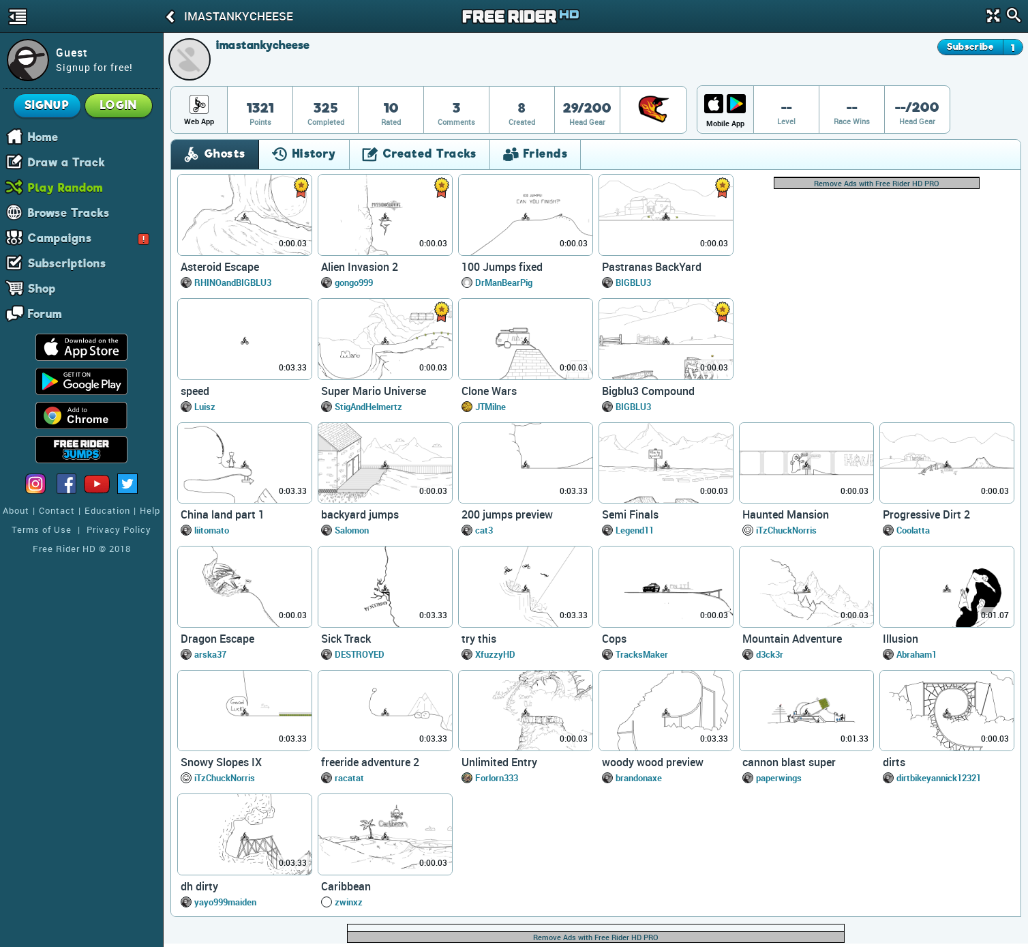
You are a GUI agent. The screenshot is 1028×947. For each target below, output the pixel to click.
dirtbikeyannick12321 (938, 777)
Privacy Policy (119, 529)
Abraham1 (916, 654)
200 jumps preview (507, 514)
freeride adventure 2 (370, 762)
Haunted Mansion (785, 514)
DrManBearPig (503, 282)
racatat (349, 777)
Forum (45, 313)
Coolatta (913, 530)
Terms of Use (42, 529)
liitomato (211, 530)
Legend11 (635, 530)
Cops (614, 638)
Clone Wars (489, 390)
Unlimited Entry (499, 762)
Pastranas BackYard (651, 266)
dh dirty (199, 886)
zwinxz (349, 902)
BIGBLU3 (633, 282)
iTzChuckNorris (786, 530)
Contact (57, 510)
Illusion (900, 638)
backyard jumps (360, 514)
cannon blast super (789, 762)
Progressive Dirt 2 (926, 514)
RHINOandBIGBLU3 (232, 282)
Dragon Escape (217, 638)
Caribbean (346, 886)
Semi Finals (630, 514)
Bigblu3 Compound (648, 390)
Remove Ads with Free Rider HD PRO (876, 183)
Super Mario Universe (373, 390)
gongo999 (354, 282)
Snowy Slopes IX (221, 762)
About (16, 510)
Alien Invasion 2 (359, 266)
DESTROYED (359, 654)
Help (150, 510)
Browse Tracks (69, 212)
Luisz (204, 406)
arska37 (210, 654)
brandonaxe (639, 777)
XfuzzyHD (495, 654)
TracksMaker (642, 654)
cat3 (484, 530)
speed (195, 390)
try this (479, 638)
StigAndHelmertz (368, 406)
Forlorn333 (496, 777)
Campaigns (88, 237)
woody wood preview (653, 762)
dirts (894, 762)
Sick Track (346, 638)
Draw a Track (67, 162)
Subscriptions (67, 263)
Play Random (65, 187)
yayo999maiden (225, 902)
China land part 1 (222, 514)
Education (107, 510)
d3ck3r (769, 654)
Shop (42, 288)
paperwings (779, 777)
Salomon (352, 530)
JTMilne (490, 406)
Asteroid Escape (220, 266)
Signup (47, 105)
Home (43, 136)
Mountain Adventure (792, 638)
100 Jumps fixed (502, 266)
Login (118, 105)
